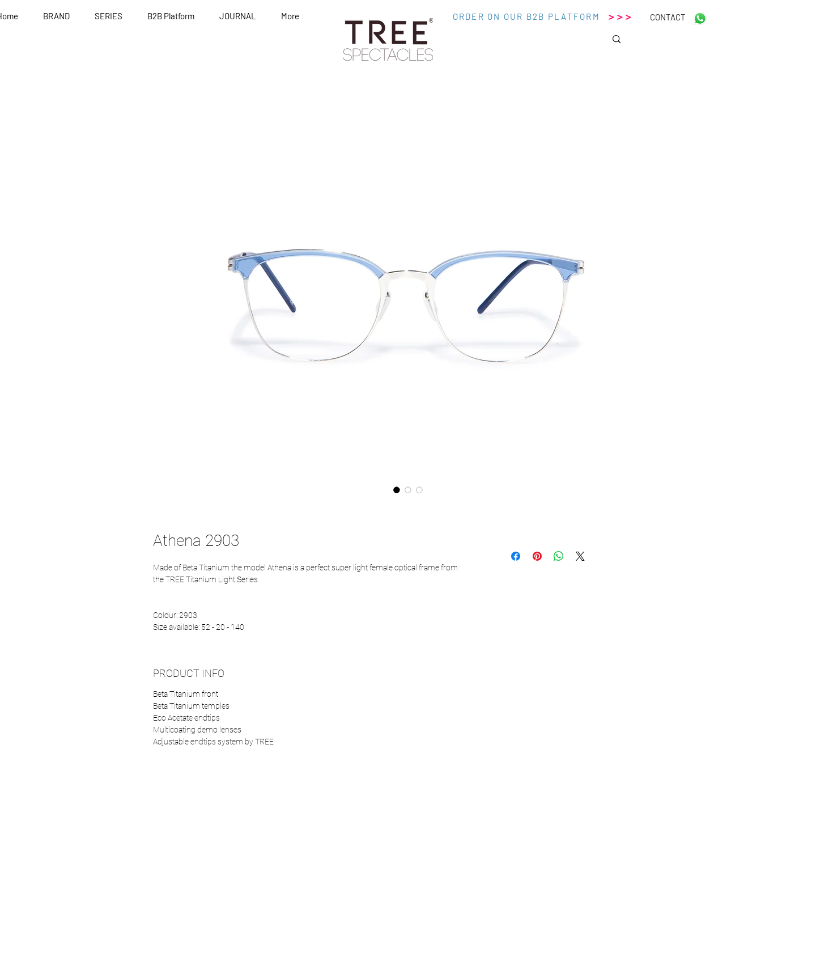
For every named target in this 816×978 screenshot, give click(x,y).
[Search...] (655, 42)
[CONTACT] (667, 17)
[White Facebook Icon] (144, 912)
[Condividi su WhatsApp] (559, 556)
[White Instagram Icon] (192, 912)
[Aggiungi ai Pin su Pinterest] (537, 556)
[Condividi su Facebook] (515, 556)
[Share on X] (580, 556)
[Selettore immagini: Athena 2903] (396, 490)
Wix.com (516, 973)
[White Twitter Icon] (168, 912)
